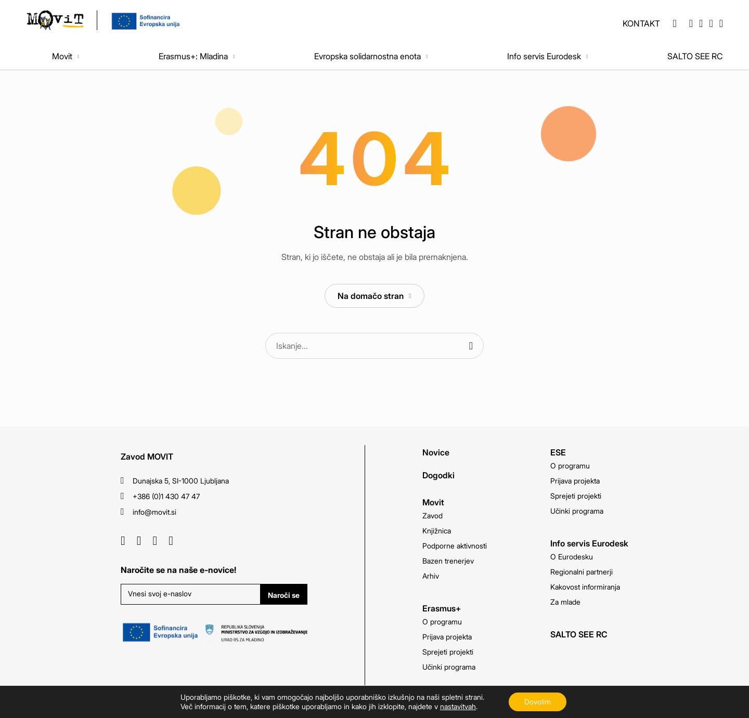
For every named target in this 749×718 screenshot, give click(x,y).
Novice (435, 452)
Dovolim (537, 701)
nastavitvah (458, 706)
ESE (558, 452)
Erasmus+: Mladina (193, 56)
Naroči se (284, 595)
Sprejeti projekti (447, 651)
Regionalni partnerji (581, 571)
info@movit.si (154, 511)
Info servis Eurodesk (544, 56)
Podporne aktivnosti (454, 545)
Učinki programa (448, 666)
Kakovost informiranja (585, 586)
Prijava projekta (447, 636)
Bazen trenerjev (448, 560)
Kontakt (641, 23)
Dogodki (438, 475)
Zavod (432, 515)
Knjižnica (436, 530)
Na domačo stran (371, 296)
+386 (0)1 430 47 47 (166, 496)
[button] (674, 23)
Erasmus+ (441, 608)
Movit (62, 56)
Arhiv (430, 575)
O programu (442, 621)
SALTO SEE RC (695, 56)
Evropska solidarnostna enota (367, 56)
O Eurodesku (571, 556)
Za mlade (565, 601)
